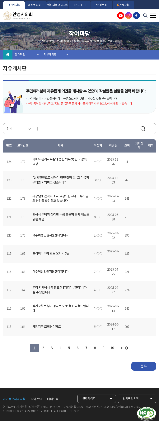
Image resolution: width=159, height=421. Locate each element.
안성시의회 (14, 5)
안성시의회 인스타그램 (128, 15)
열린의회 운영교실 (57, 5)
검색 (143, 129)
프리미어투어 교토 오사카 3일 (50, 253)
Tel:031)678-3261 (51, 407)
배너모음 (52, 399)
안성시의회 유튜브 (120, 15)
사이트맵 (36, 399)
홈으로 (7, 55)
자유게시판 (50, 54)
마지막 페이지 (126, 348)
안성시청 (125, 5)
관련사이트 (89, 398)
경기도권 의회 (131, 398)
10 (112, 348)
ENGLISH (80, 5)
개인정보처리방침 (14, 399)
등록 (144, 366)
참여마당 (20, 54)
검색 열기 (145, 16)
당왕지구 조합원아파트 (46, 327)
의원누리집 (34, 5)
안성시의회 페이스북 (136, 15)
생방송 (104, 5)
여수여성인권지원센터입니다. (50, 235)
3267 (67, 407)
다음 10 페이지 (121, 348)
